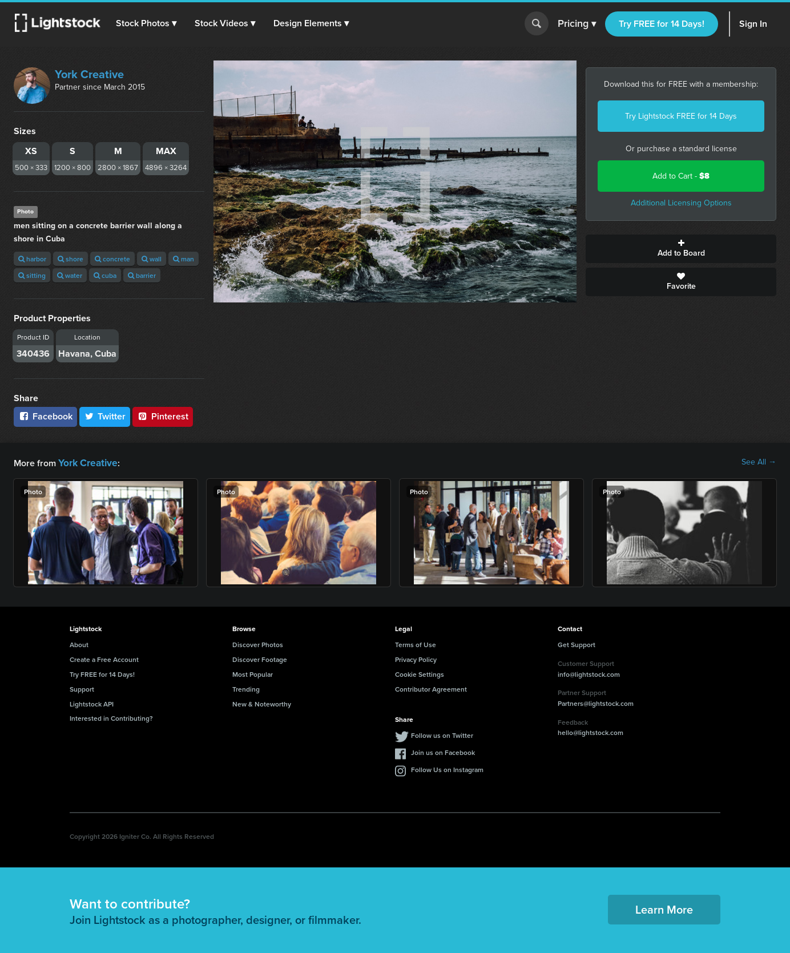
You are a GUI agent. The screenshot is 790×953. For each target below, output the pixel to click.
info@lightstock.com (589, 673)
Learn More (664, 908)
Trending (246, 688)
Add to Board (681, 249)
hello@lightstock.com (590, 731)
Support (82, 688)
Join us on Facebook (443, 751)
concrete (112, 259)
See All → (758, 462)
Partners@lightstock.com (596, 702)
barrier (142, 275)
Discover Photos (257, 643)
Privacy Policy (416, 658)
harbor (32, 259)
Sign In (753, 23)
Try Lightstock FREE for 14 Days (681, 116)
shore (70, 259)
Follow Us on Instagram (447, 768)
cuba (105, 275)
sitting (32, 275)
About (79, 643)
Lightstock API (92, 703)
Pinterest (162, 416)
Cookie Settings (419, 673)
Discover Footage (259, 658)
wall (152, 259)
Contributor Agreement (431, 688)
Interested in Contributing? (111, 717)
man (183, 259)
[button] (148, 23)
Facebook (45, 416)
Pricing (577, 24)
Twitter (105, 416)
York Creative (89, 74)
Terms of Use (415, 643)
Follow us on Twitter (442, 734)
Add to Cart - (681, 176)
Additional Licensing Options (681, 203)
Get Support (576, 643)
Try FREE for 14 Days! (661, 23)
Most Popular (252, 673)
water (69, 275)
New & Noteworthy (261, 703)
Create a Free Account (104, 658)
